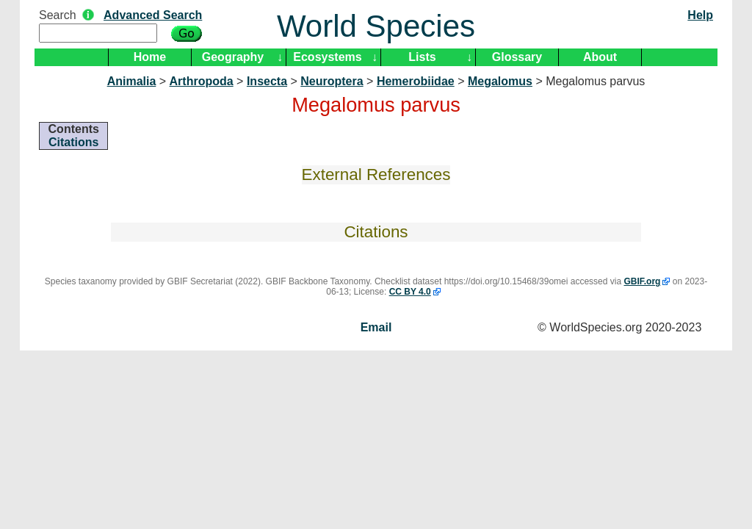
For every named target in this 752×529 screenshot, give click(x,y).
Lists (421, 57)
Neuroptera (331, 81)
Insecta (267, 81)
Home (150, 57)
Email (376, 327)
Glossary (517, 57)
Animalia (131, 81)
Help (700, 15)
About (600, 57)
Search (57, 15)
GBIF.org (641, 281)
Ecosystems (327, 57)
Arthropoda (202, 81)
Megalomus (500, 81)
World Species (376, 26)
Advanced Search (153, 15)
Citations (73, 142)
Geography (233, 57)
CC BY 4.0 (410, 292)
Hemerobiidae (416, 81)
